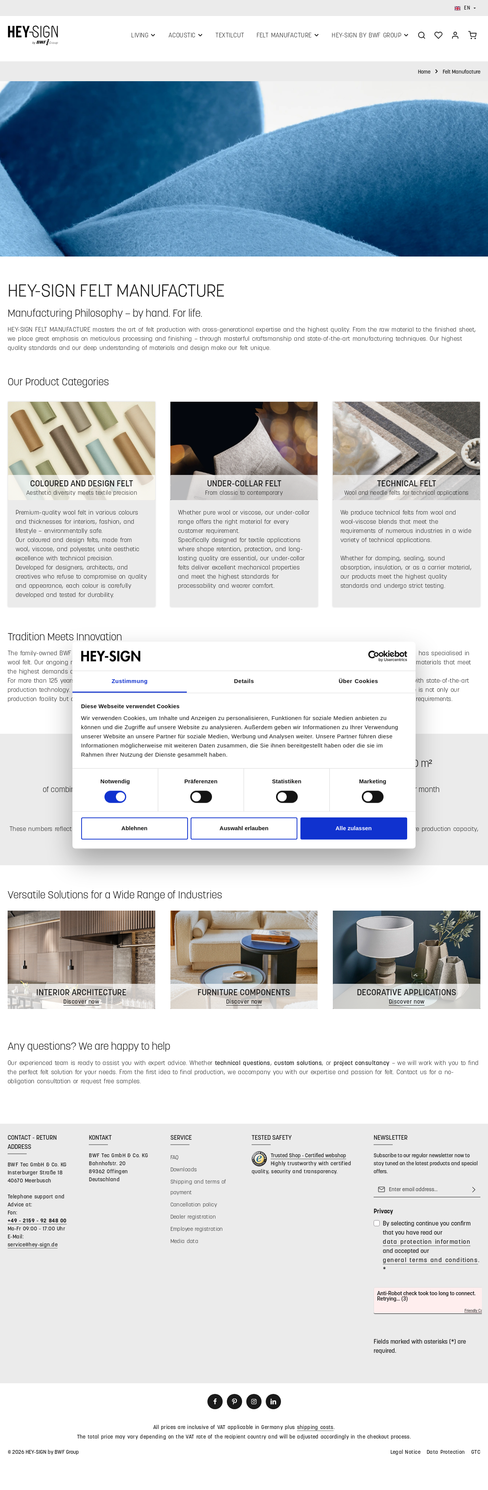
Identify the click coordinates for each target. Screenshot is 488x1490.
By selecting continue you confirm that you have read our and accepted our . (431, 1249)
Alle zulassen (354, 828)
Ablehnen (134, 828)
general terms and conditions (430, 1263)
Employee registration (196, 1232)
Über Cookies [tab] (358, 681)
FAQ (174, 1161)
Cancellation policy (193, 1208)
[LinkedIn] (273, 1405)
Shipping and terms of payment (198, 1190)
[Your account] (455, 37)
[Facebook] (215, 1405)
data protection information (426, 1245)
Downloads (183, 1173)
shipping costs (315, 1430)
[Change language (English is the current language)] (465, 8)
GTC (475, 1455)
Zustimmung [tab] (130, 681)
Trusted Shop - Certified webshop (308, 1159)
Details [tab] (244, 681)
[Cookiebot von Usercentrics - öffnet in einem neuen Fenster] (373, 656)
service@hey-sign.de (33, 1248)
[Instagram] (254, 1405)
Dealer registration (193, 1220)
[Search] (421, 37)
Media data (184, 1244)
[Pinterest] (234, 1405)
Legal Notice (405, 1455)
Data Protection (446, 1455)
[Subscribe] (473, 1193)
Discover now (406, 1005)
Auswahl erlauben (244, 828)
